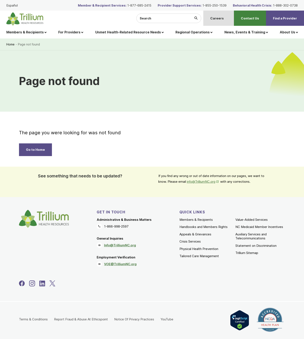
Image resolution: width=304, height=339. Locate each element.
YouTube (166, 319)
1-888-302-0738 (285, 5)
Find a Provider (285, 18)
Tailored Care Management (199, 256)
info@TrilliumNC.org (201, 182)
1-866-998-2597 (116, 226)
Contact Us (250, 18)
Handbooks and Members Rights (203, 227)
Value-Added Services (251, 220)
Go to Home (35, 150)
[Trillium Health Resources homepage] (24, 19)
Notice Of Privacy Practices (134, 319)
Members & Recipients (196, 220)
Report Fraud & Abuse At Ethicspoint (81, 319)
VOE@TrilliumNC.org (120, 264)
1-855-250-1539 (214, 5)
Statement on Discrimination (256, 246)
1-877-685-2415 (139, 5)
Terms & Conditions (33, 319)
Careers (217, 18)
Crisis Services (190, 241)
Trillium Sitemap (246, 253)
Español (12, 5)
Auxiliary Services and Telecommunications (251, 236)
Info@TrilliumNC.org (120, 245)
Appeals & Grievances (195, 234)
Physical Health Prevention (198, 249)
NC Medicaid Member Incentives (259, 227)
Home (10, 44)
